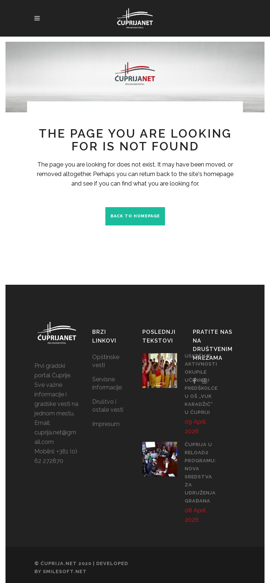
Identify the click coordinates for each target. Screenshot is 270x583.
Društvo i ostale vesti (107, 405)
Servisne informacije (107, 383)
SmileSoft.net (65, 571)
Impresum (106, 424)
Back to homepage (135, 216)
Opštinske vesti (105, 361)
